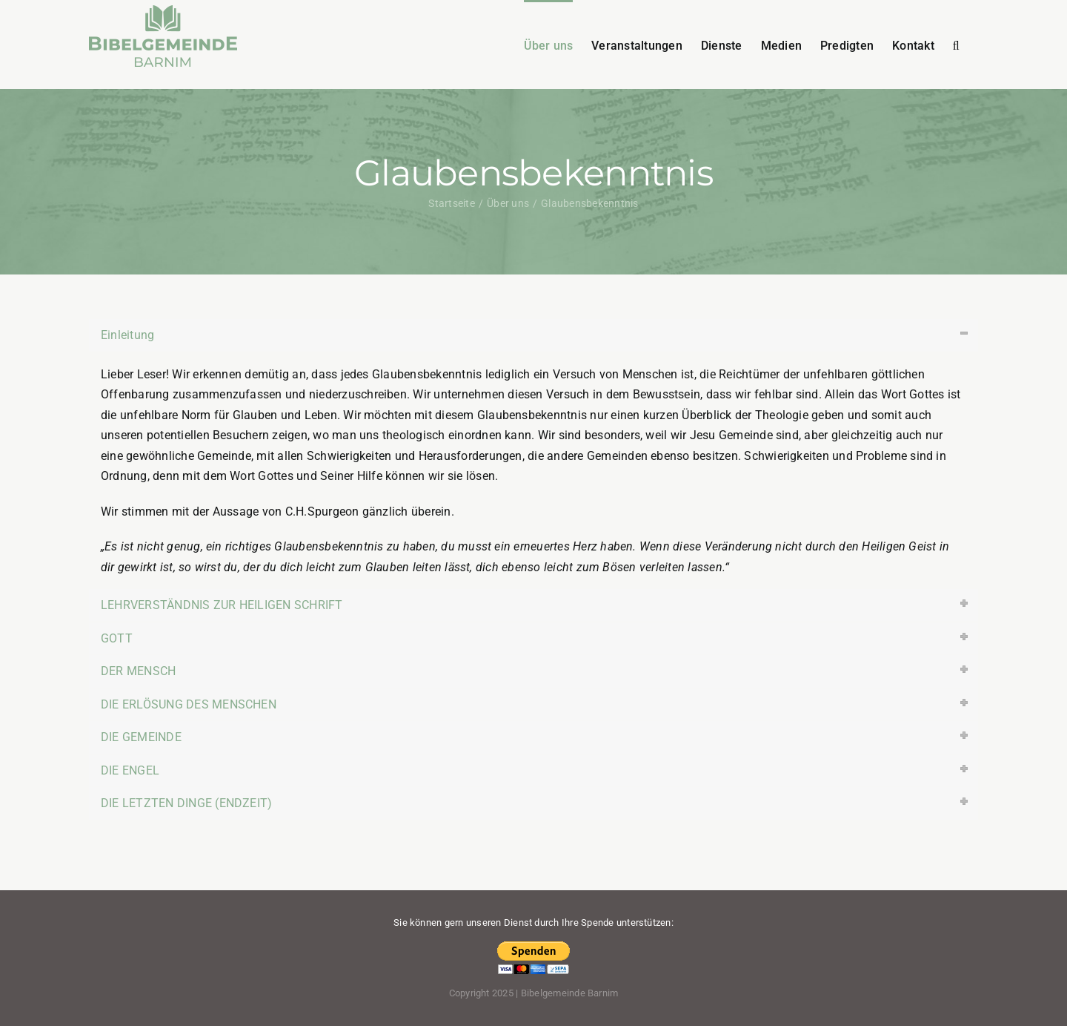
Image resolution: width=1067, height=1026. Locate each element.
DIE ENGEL (130, 770)
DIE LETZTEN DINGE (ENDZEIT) (186, 803)
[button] (956, 44)
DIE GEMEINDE (141, 737)
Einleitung (127, 335)
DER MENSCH (138, 671)
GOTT (117, 638)
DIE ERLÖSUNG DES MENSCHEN (188, 704)
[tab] (533, 335)
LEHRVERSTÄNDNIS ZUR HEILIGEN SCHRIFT (222, 605)
